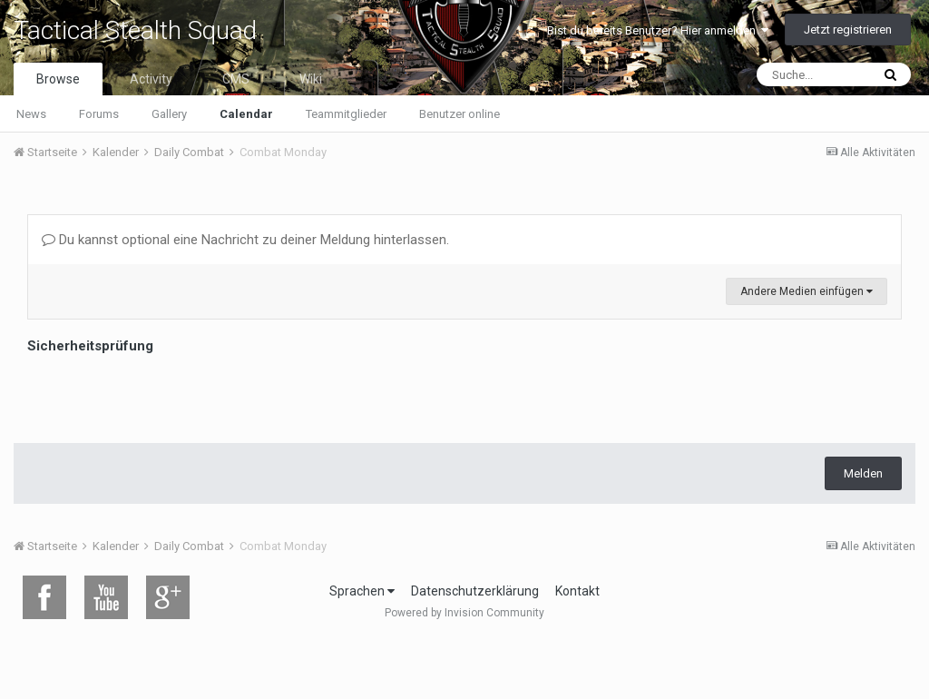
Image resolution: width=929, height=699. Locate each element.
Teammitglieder (346, 114)
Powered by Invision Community (464, 612)
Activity (151, 79)
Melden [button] (863, 473)
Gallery (169, 114)
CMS (235, 79)
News (31, 114)
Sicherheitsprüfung (90, 346)
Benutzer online (459, 114)
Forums (99, 114)
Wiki (310, 79)
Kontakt (577, 591)
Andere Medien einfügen (806, 291)
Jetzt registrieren (848, 29)
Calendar (246, 114)
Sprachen (362, 591)
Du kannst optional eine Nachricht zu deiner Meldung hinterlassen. (245, 239)
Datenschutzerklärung (475, 591)
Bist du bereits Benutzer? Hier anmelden (657, 30)
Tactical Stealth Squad (135, 30)
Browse (58, 79)
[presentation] (165, 394)
